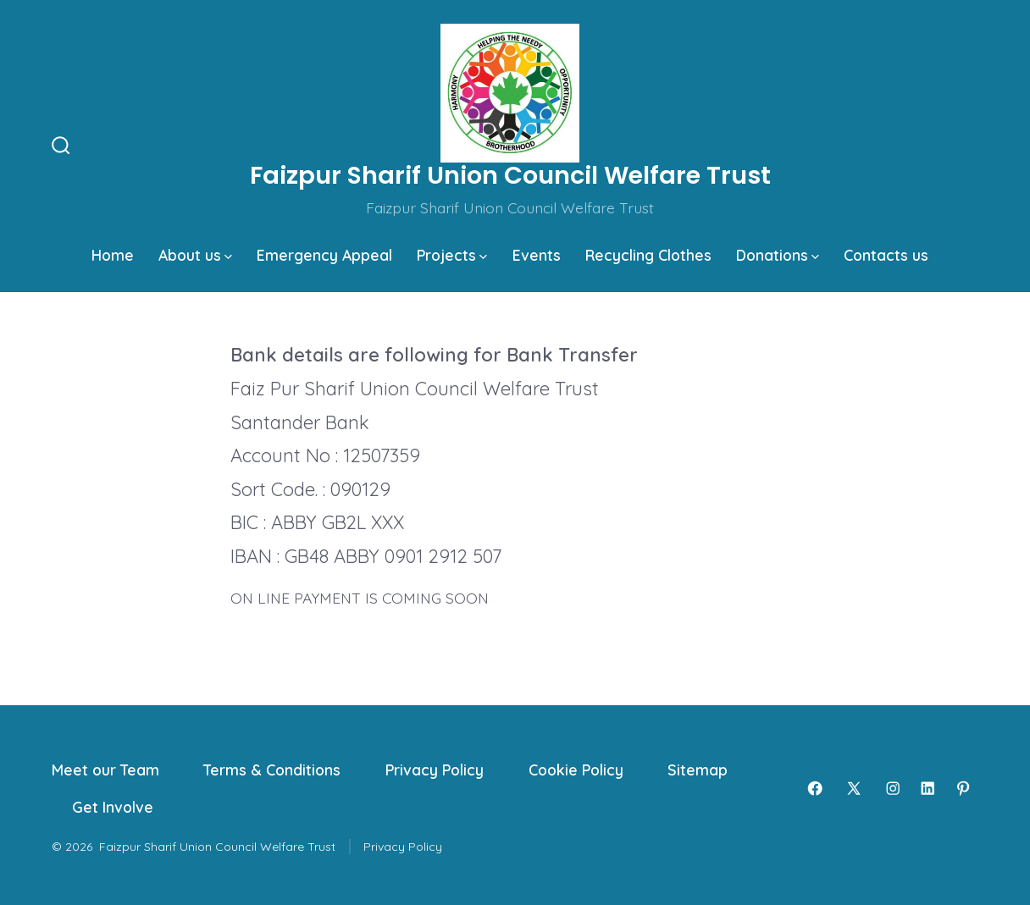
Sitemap (697, 769)
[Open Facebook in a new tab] (815, 788)
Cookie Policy (576, 769)
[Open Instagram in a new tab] (893, 788)
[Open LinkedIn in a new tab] (927, 788)
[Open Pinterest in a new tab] (963, 788)
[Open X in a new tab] (853, 788)
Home (112, 255)
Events (536, 255)
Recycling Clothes (648, 255)
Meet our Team (105, 769)
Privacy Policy (434, 769)
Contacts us (886, 255)
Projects (452, 255)
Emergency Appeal (324, 255)
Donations (777, 255)
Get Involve (112, 806)
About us (195, 255)
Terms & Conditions (272, 769)
